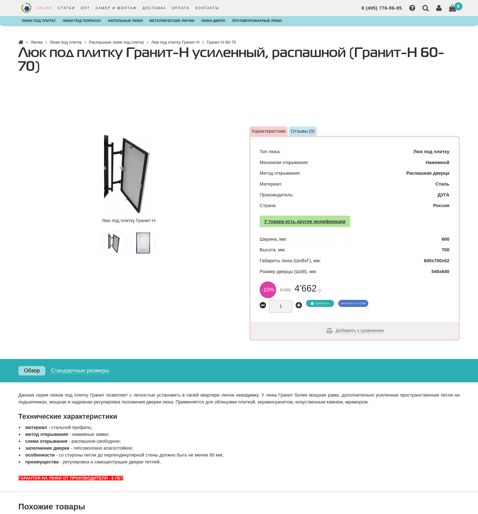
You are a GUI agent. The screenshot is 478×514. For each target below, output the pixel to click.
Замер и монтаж (116, 8)
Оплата (181, 8)
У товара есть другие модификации (305, 221)
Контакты (207, 8)
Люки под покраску (82, 21)
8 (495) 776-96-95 (382, 8)
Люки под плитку (39, 21)
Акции (44, 8)
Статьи (66, 8)
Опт (85, 8)
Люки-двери (213, 21)
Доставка (154, 8)
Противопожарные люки (257, 21)
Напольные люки (125, 21)
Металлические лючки (171, 21)
